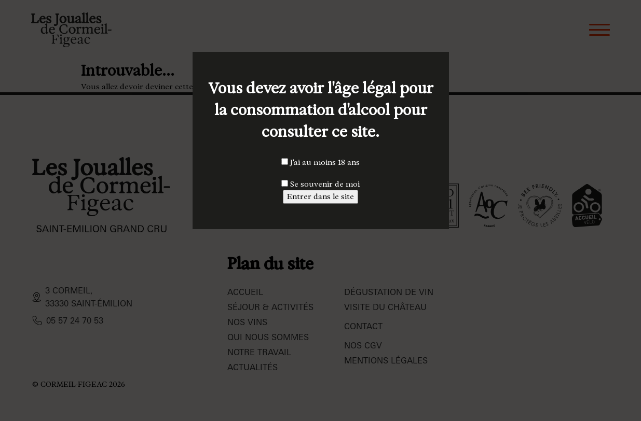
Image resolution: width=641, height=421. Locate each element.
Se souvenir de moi (320, 184)
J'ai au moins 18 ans (320, 162)
